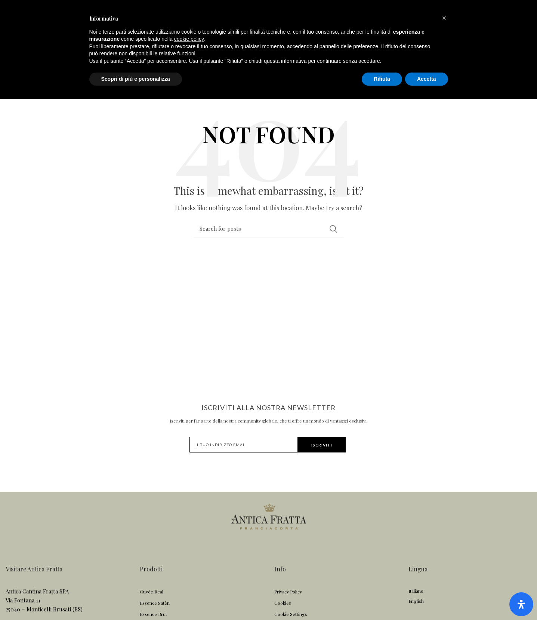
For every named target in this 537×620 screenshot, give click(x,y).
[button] (444, 539)
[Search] (268, 234)
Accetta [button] (426, 599)
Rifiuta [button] (382, 599)
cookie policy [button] (189, 560)
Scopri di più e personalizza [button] (135, 599)
